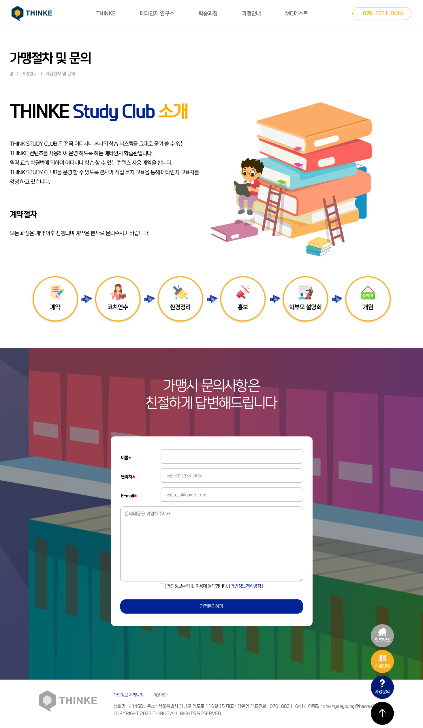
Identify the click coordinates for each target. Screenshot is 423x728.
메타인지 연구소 (157, 13)
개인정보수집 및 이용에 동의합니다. (211, 586)
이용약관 (160, 695)
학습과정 (208, 13)
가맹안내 (251, 13)
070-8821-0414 (383, 13)
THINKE (106, 13)
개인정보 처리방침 (129, 695)
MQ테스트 (296, 13)
